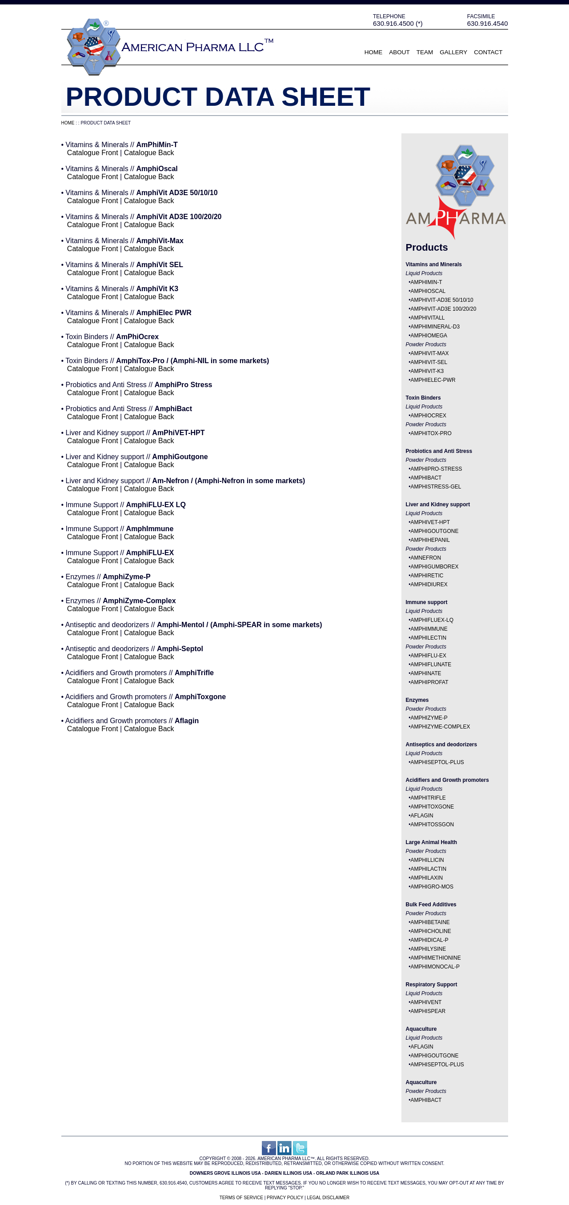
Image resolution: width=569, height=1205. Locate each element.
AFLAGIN (421, 816)
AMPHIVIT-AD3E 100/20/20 (443, 309)
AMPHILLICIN (427, 860)
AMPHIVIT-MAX (429, 353)
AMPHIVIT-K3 (427, 371)
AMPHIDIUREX (428, 584)
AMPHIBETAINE (429, 922)
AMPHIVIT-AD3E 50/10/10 (441, 300)
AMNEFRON (425, 558)
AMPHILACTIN (428, 869)
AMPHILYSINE (428, 949)
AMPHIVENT (425, 1002)
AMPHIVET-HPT (430, 522)
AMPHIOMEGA (428, 335)
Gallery (453, 52)
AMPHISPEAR (427, 1011)
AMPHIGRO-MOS (431, 887)
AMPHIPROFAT (429, 682)
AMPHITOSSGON (432, 824)
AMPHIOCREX (428, 415)
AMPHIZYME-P (428, 718)
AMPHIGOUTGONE (434, 531)
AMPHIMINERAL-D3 (435, 327)
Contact (488, 52)
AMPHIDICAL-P (429, 940)
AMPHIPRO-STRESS (436, 469)
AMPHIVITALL (427, 318)
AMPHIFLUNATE (430, 664)
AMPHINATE (425, 673)
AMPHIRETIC (426, 575)
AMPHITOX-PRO (430, 433)
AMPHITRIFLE (427, 798)
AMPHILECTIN (428, 638)
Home (374, 52)
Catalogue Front (92, 152)
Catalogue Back (149, 152)
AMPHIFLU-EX (428, 656)
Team (425, 52)
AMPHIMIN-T (426, 282)
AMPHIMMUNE (428, 629)
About (399, 52)
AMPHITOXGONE (432, 807)
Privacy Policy (285, 1197)
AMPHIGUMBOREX (434, 567)
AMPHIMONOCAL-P (435, 967)
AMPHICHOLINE (430, 931)
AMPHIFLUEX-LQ (431, 620)
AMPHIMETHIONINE (435, 958)
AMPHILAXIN (426, 878)
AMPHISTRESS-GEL (435, 487)
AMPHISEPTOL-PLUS (437, 762)
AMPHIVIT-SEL (428, 362)
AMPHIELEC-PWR (432, 380)
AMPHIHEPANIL (429, 540)
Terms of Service (241, 1197)
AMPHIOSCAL (427, 291)
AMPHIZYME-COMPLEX (440, 727)
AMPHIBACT (425, 478)
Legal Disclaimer (328, 1197)
